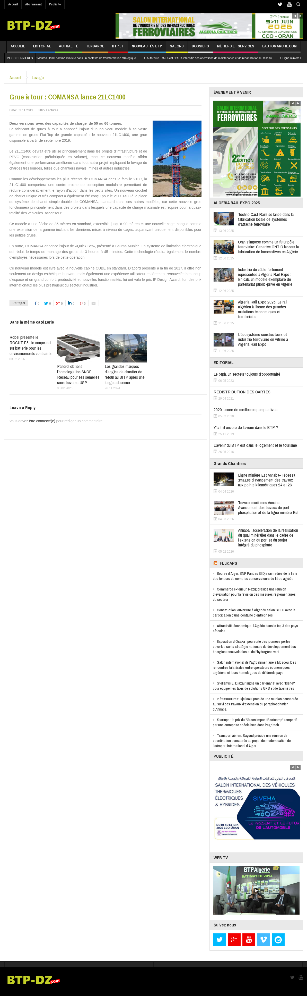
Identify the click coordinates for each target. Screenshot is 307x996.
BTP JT (118, 48)
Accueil (13, 4)
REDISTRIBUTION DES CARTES (242, 391)
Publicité (55, 4)
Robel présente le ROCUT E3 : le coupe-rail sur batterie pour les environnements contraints (30, 345)
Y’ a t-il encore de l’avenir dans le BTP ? (246, 427)
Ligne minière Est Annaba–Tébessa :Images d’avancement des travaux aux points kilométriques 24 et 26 (266, 479)
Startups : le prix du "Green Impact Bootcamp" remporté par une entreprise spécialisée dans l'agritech (255, 722)
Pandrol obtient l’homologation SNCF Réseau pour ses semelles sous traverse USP (78, 374)
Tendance (95, 48)
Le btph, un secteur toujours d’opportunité (247, 374)
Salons (177, 48)
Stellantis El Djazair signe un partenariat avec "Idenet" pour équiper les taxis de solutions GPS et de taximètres (254, 685)
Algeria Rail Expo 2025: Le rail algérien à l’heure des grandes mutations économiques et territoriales (262, 309)
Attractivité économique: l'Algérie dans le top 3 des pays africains (255, 628)
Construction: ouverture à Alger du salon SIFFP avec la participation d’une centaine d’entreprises (254, 612)
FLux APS (228, 563)
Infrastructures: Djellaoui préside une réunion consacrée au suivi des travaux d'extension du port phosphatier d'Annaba (255, 704)
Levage (38, 77)
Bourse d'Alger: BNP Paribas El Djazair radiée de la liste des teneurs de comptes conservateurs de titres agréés (255, 576)
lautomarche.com (279, 48)
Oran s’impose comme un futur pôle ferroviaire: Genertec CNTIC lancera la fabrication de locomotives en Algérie (268, 246)
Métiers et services (235, 48)
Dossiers (200, 48)
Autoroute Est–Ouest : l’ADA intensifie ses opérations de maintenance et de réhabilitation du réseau (216, 58)
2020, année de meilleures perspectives (245, 409)
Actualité (68, 48)
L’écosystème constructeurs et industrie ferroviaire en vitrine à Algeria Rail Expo (263, 339)
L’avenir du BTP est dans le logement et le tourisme (255, 445)
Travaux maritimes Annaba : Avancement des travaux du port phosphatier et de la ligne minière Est (268, 507)
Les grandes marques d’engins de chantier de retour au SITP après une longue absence (125, 374)
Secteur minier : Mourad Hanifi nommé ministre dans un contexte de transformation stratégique (84, 58)
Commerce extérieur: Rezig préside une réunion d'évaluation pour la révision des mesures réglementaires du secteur (254, 594)
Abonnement (33, 4)
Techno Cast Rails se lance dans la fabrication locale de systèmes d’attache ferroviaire (266, 219)
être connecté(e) (42, 421)
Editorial (42, 48)
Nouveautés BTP (147, 48)
